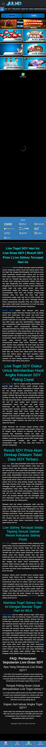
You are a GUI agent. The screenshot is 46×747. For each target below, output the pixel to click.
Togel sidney (7, 615)
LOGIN (33, 16)
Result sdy (6, 463)
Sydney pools (8, 310)
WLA (41, 642)
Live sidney (6, 543)
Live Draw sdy (7, 267)
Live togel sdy (7, 384)
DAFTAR (12, 16)
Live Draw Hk (33, 595)
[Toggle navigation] (3, 4)
